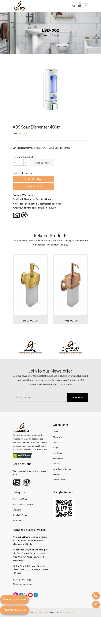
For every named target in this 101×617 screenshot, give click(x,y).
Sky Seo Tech (68, 612)
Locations (57, 453)
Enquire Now (33, 179)
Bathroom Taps (20, 499)
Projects (57, 463)
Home (47, 35)
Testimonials (59, 458)
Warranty (57, 474)
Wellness (17, 520)
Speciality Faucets (21, 515)
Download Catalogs (62, 469)
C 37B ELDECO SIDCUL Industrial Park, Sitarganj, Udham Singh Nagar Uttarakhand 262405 (30, 540)
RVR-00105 (70, 320)
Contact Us (58, 442)
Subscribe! (77, 397)
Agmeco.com (40, 612)
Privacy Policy (59, 479)
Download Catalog (15, 609)
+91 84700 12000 (23, 580)
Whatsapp (33, 186)
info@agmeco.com (23, 584)
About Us (57, 437)
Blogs (55, 447)
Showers (17, 509)
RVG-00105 (30, 320)
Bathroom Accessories (23, 504)
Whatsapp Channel (14, 599)
